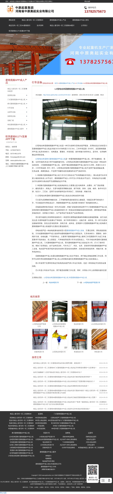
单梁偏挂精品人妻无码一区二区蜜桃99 (21, 428)
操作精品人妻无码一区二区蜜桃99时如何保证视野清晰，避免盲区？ (57, 363)
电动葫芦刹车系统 (48, 461)
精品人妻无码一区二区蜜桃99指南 (86, 478)
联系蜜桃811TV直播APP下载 (19, 31)
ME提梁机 (41, 426)
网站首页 (12, 20)
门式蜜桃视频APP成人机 (16, 99)
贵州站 (62, 487)
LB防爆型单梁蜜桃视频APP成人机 (21, 447)
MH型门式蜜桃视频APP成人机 (63, 426)
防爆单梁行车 (39, 352)
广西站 (73, 487)
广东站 (31, 487)
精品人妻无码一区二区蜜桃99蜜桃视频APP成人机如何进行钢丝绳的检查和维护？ (62, 377)
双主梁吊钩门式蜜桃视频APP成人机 (63, 423)
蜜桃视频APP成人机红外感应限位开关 (48, 464)
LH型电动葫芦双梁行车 (92, 282)
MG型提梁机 (41, 428)
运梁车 (90, 433)
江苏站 (52, 487)
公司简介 (84, 25)
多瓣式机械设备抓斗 (48, 469)
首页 (56, 83)
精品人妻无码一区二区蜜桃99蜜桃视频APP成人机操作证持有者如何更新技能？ (61, 409)
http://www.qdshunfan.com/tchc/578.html (56, 95)
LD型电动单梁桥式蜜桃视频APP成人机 (50, 159)
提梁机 (40, 414)
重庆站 (83, 487)
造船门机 (10, 120)
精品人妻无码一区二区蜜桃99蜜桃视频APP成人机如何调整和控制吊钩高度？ (61, 386)
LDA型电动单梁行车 (98, 324)
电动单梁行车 (54, 282)
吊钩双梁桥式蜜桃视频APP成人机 (21, 442)
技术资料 (40, 25)
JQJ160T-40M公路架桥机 (68, 439)
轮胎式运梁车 (91, 439)
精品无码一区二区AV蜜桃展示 (19, 25)
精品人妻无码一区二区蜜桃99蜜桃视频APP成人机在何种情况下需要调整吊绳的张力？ (64, 381)
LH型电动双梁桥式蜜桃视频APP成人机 (21, 456)
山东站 (36, 487)
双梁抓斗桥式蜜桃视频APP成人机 (21, 450)
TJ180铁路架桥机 (68, 442)
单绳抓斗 (48, 456)
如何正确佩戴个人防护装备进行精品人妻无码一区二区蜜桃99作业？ (57, 372)
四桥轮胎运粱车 (91, 437)
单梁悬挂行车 (79, 352)
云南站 (41, 487)
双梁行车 (46, 433)
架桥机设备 (11, 116)
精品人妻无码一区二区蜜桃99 (32, 20)
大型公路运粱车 (91, 442)
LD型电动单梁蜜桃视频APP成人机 (56, 277)
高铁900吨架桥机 (68, 437)
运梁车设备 (11, 112)
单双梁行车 (98, 352)
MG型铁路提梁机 (41, 418)
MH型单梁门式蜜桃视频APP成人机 (63, 428)
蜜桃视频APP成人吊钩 (48, 466)
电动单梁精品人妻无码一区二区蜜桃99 (21, 426)
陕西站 (78, 487)
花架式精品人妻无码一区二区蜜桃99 (21, 420)
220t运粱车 (91, 445)
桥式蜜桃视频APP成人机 (16, 104)
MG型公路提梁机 (41, 420)
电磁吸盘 (48, 458)
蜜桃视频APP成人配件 (15, 129)
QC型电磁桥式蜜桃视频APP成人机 (21, 453)
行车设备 (79, 83)
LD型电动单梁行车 (59, 352)
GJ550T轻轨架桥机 (68, 447)
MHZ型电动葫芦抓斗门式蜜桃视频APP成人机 (63, 420)
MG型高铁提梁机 (41, 423)
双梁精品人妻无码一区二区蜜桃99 (21, 418)
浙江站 (47, 487)
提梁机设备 (11, 95)
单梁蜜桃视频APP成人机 (78, 277)
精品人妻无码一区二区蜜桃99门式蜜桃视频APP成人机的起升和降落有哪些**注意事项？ (65, 368)
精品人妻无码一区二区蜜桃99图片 (62, 25)
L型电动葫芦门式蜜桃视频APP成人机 (63, 418)
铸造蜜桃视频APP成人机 (16, 124)
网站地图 (87, 1)
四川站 (57, 487)
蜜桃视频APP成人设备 (75, 230)
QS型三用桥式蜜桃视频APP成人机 (21, 445)
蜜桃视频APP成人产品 (58, 20)
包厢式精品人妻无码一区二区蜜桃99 (21, 423)
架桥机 (67, 433)
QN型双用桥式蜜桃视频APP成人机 (21, 439)
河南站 (68, 487)
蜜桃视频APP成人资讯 (80, 20)
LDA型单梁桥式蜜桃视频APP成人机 (21, 437)
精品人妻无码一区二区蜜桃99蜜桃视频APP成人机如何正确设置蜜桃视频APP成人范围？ (65, 397)
